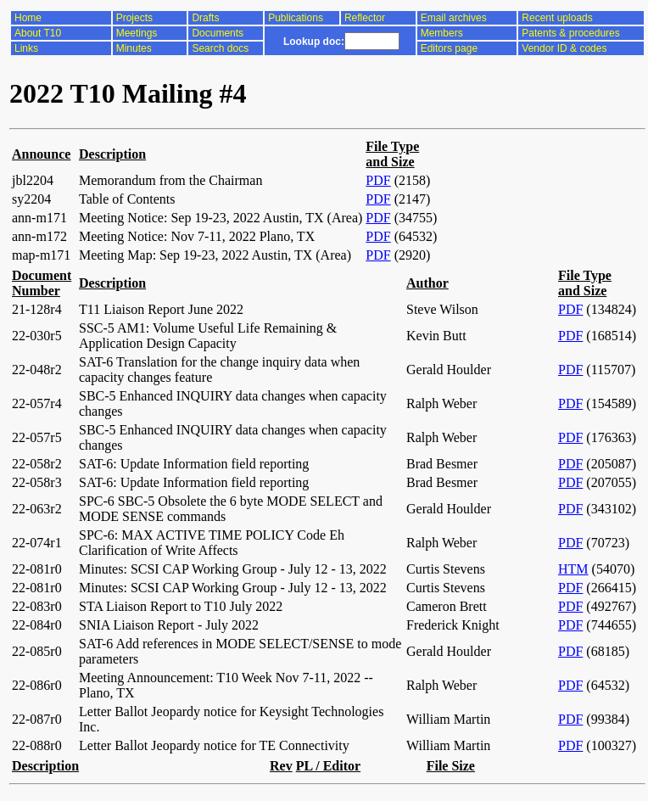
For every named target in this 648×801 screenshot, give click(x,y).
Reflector (364, 18)
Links (26, 48)
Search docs (220, 48)
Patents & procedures (570, 33)
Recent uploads (557, 18)
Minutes (134, 48)
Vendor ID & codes (564, 48)
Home (28, 18)
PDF (378, 180)
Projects (134, 18)
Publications (295, 18)
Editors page (449, 48)
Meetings (137, 33)
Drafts (205, 18)
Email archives (454, 18)
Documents (217, 33)
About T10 (37, 33)
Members (442, 33)
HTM (573, 569)
